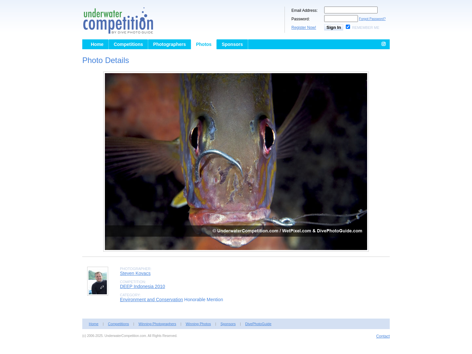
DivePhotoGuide (258, 324)
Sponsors (232, 44)
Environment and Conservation (151, 299)
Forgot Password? (372, 19)
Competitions (128, 44)
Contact (383, 336)
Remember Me (365, 28)
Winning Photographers (157, 324)
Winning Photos (198, 324)
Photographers (169, 44)
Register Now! (303, 27)
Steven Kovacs (135, 273)
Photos (203, 44)
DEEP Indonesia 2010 (142, 286)
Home (97, 44)
